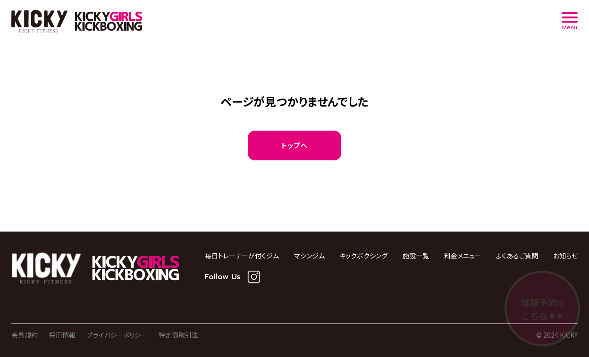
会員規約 (24, 335)
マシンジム (309, 255)
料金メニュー (462, 255)
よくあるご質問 (517, 255)
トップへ (294, 145)
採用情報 (62, 335)
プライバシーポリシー (117, 335)
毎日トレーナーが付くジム (242, 255)
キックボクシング (363, 255)
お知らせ (565, 255)
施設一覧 (416, 255)
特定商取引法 (178, 335)
